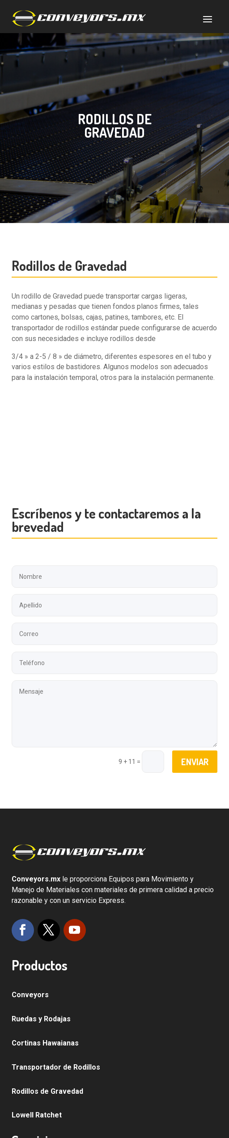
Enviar (194, 761)
